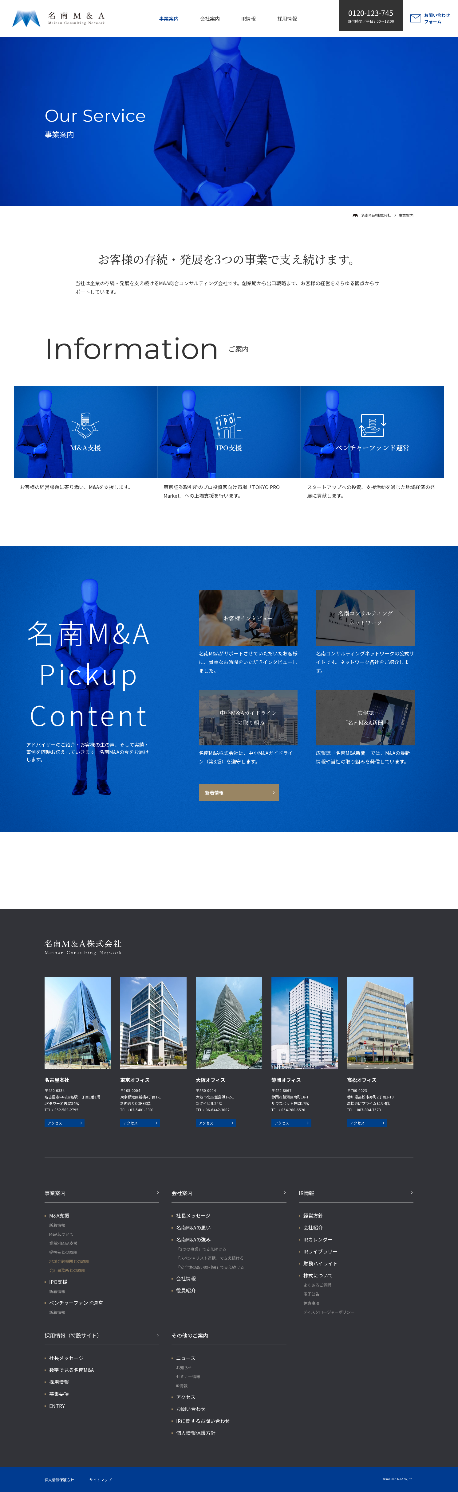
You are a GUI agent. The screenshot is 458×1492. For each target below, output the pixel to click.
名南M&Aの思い (193, 1227)
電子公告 (311, 1294)
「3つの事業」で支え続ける (201, 1249)
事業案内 (169, 18)
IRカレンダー (318, 1239)
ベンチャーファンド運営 (76, 1302)
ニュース (185, 1358)
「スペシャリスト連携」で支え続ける (210, 1258)
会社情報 (186, 1278)
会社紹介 (313, 1227)
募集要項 (59, 1393)
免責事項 (311, 1303)
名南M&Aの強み (193, 1239)
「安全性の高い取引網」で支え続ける (210, 1267)
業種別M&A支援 (63, 1243)
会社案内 (210, 18)
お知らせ (184, 1367)
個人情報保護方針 (195, 1432)
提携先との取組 (63, 1252)
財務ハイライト (320, 1263)
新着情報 (57, 1225)
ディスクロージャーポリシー (329, 1312)
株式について (318, 1275)
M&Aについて (61, 1234)
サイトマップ (100, 1479)
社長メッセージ (193, 1215)
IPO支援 (58, 1281)
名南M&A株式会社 (376, 215)
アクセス (55, 1122)
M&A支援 (59, 1215)
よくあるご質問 (317, 1285)
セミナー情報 (188, 1376)
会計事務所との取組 (67, 1270)
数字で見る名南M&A (71, 1369)
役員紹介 (186, 1290)
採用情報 (287, 18)
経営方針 (313, 1215)
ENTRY (57, 1405)
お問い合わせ (191, 1408)
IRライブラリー (320, 1251)
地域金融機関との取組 (69, 1261)
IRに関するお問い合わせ (203, 1420)
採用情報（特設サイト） (73, 1335)
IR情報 (248, 18)
